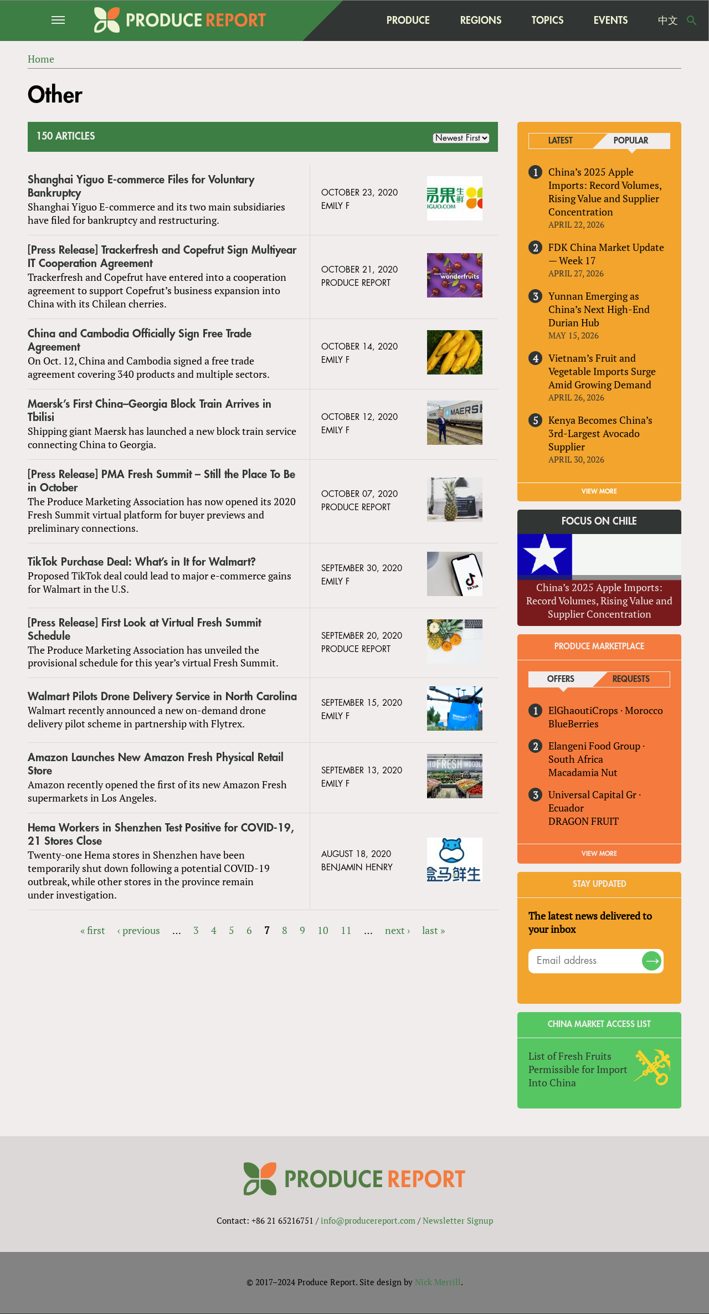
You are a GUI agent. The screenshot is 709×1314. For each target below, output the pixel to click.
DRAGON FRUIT (583, 821)
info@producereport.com (368, 1220)
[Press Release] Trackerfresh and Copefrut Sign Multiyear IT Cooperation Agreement (162, 256)
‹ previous (138, 930)
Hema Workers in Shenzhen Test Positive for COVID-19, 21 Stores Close (161, 834)
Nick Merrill (438, 1282)
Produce (408, 20)
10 (322, 930)
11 (346, 930)
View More (599, 853)
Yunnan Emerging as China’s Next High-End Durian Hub (599, 309)
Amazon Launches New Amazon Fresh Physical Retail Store (156, 764)
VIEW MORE (599, 491)
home (349, 20)
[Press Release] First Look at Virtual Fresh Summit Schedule (144, 629)
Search (691, 20)
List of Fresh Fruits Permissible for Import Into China (578, 1069)
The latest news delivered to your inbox (590, 922)
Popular (631, 141)
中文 (668, 20)
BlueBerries (573, 723)
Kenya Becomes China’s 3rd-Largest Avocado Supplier (600, 433)
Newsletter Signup (458, 1220)
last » (433, 930)
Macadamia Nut (583, 772)
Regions (480, 20)
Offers (560, 679)
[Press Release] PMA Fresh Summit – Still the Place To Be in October (161, 481)
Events (611, 20)
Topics (547, 20)
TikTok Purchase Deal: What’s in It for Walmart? (142, 562)
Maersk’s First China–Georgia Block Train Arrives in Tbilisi (149, 410)
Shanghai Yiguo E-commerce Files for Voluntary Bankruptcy (141, 186)
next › (397, 930)
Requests (631, 679)
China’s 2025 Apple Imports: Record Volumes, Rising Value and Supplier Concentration (604, 191)
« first (92, 930)
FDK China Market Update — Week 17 (606, 253)
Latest (560, 141)
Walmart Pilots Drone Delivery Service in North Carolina (162, 697)
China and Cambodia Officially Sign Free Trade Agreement (139, 340)
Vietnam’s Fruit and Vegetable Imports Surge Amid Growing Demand (602, 371)
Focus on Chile (599, 521)
